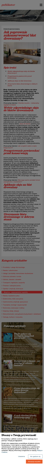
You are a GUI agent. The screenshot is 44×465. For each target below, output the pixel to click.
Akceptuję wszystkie (34, 461)
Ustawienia (21, 456)
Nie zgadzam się (35, 456)
